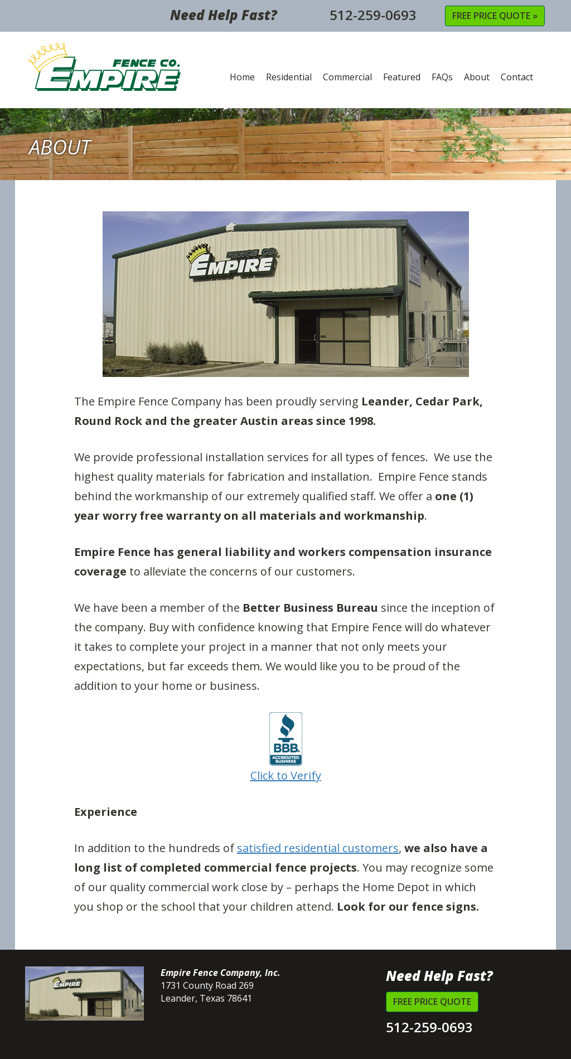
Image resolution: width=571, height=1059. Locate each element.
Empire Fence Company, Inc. (105, 67)
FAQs (442, 77)
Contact (517, 77)
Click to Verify (285, 747)
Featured (401, 77)
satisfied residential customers (318, 847)
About (477, 77)
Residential (289, 77)
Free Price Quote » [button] (495, 15)
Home (242, 77)
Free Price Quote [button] (432, 1001)
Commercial (347, 77)
